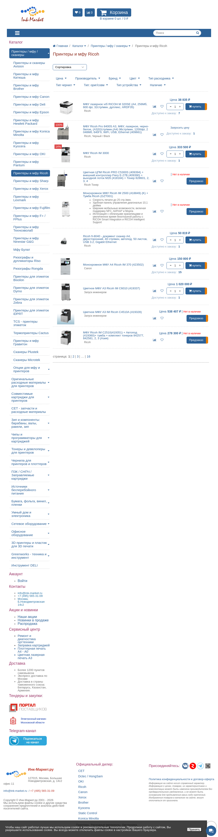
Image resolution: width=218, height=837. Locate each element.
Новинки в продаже (33, 620)
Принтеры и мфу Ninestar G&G (26, 239)
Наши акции (27, 617)
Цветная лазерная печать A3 (31, 656)
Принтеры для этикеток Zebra (31, 300)
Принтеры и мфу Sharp (30, 181)
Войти (22, 581)
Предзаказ (196, 181)
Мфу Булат (21, 249)
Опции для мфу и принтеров (26, 369)
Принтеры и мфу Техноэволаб (26, 228)
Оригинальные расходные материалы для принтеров (28, 382)
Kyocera (84, 808)
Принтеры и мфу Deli (29, 104)
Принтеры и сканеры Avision (29, 64)
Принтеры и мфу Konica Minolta (31, 133)
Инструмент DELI (24, 565)
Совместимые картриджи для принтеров (22, 397)
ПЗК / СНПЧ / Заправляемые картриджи (22, 475)
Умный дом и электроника (21, 514)
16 (88, 356)
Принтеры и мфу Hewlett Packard (26, 121)
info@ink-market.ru (15, 790)
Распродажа (27, 623)
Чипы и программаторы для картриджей (26, 438)
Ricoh (82, 787)
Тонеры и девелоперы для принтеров (28, 450)
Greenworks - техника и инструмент (29, 555)
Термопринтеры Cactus (31, 333)
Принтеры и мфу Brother (26, 86)
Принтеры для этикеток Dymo (31, 289)
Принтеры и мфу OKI (29, 154)
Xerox (82, 797)
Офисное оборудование (22, 533)
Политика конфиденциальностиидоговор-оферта (181, 779)
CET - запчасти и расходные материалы (28, 410)
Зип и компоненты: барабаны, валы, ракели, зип (25, 423)
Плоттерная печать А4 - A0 (32, 650)
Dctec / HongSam (90, 776)
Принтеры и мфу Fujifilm (31, 208)
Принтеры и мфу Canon (31, 96)
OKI (81, 781)
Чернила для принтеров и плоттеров (29, 462)
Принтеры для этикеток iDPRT (31, 312)
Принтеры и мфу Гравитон (26, 342)
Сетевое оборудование (29, 524)
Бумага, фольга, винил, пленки (29, 502)
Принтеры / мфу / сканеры (24, 53)
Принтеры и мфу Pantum (26, 163)
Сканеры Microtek (26, 360)
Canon (82, 792)
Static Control (87, 813)
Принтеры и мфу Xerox (30, 188)
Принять (194, 829)
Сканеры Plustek (26, 352)
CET (81, 771)
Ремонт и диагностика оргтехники (27, 639)
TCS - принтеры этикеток (25, 323)
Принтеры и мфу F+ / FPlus (29, 217)
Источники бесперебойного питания (23, 490)
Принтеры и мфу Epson (31, 112)
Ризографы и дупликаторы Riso (26, 259)
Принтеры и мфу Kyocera (26, 144)
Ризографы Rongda (28, 268)
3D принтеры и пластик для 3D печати (29, 544)
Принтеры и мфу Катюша (26, 75)
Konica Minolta (88, 818)
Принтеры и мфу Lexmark (26, 198)
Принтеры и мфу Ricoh (30, 173)
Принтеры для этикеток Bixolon (31, 278)
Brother (83, 802)
